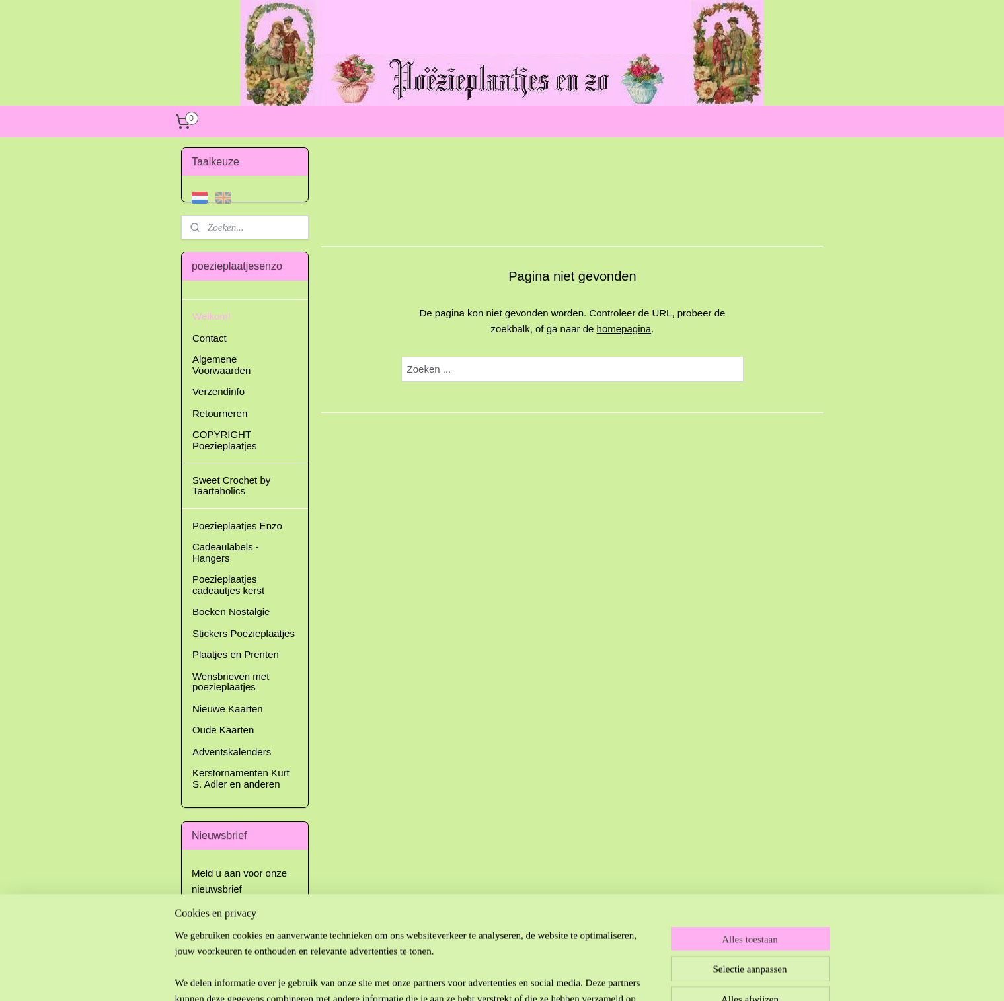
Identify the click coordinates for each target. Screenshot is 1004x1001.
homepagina (623, 328)
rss (494, 977)
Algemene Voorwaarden (221, 364)
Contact (209, 338)
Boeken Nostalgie (231, 611)
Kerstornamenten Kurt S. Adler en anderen (241, 778)
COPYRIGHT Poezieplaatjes (224, 440)
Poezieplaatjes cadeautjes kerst (228, 585)
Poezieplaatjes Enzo (237, 525)
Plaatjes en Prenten (235, 654)
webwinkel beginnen (537, 977)
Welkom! (211, 316)
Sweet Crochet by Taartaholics (231, 485)
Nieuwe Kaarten (227, 708)
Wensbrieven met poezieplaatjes (230, 682)
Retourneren (219, 413)
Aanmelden (227, 920)
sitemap (470, 977)
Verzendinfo (218, 391)
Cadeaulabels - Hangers (225, 552)
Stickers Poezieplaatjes (243, 633)
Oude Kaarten (223, 729)
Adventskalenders (231, 751)
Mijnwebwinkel (639, 977)
